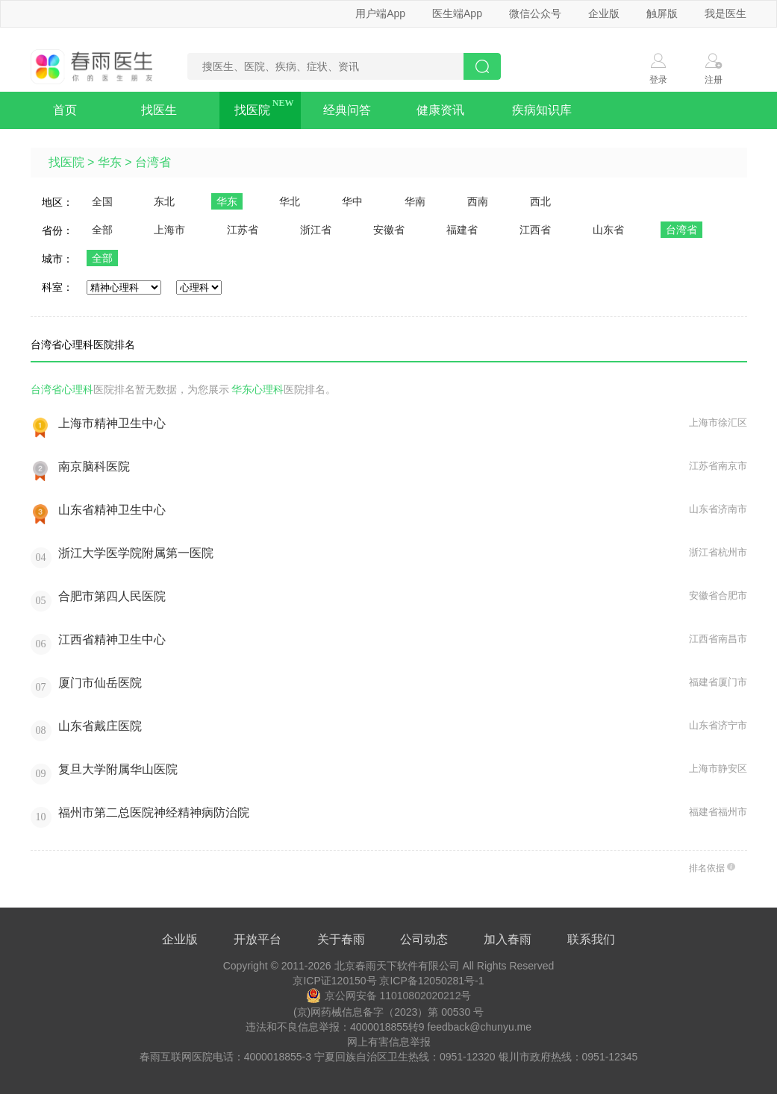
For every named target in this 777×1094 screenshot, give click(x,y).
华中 (352, 201)
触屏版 (662, 13)
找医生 (159, 110)
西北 (540, 201)
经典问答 (347, 110)
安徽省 (389, 230)
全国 (102, 201)
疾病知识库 (542, 110)
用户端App (380, 13)
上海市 (169, 230)
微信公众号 (535, 13)
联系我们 (591, 939)
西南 (477, 201)
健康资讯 (440, 110)
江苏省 (242, 230)
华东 (110, 162)
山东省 (608, 230)
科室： (57, 287)
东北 (164, 201)
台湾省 (153, 162)
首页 (65, 110)
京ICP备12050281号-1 (431, 981)
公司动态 (424, 939)
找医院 (252, 110)
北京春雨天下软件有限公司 (397, 966)
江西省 (535, 230)
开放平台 (257, 939)
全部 (102, 230)
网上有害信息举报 (389, 1042)
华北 (289, 201)
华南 (415, 201)
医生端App (457, 13)
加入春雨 (507, 939)
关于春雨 (341, 939)
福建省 (462, 230)
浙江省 (315, 230)
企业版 (604, 13)
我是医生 (725, 13)
